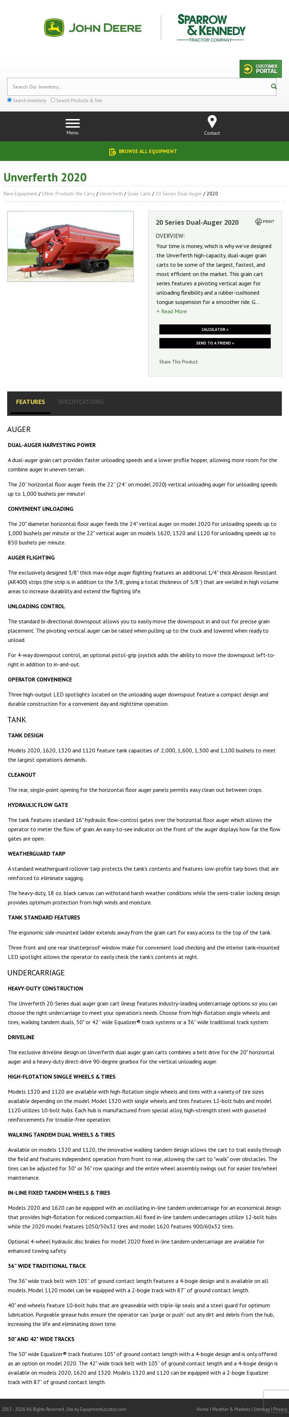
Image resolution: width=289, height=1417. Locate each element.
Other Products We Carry (68, 193)
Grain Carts (139, 193)
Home (203, 1409)
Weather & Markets (231, 1409)
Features (30, 402)
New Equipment (20, 193)
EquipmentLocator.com (103, 1409)
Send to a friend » (215, 343)
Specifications (81, 402)
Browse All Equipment (148, 151)
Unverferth (111, 193)
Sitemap (262, 1409)
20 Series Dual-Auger (178, 193)
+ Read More (171, 311)
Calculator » (215, 329)
